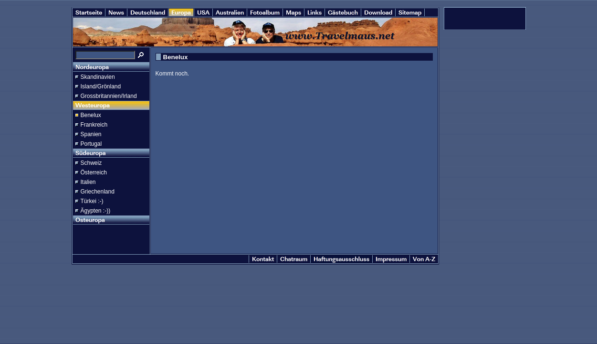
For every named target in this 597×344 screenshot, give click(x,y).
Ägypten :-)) (96, 210)
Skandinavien (98, 77)
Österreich (94, 172)
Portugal (91, 143)
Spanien (91, 134)
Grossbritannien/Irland (109, 96)
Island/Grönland (101, 86)
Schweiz (91, 163)
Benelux (91, 115)
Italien (88, 182)
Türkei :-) (92, 201)
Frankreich (94, 124)
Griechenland (98, 191)
